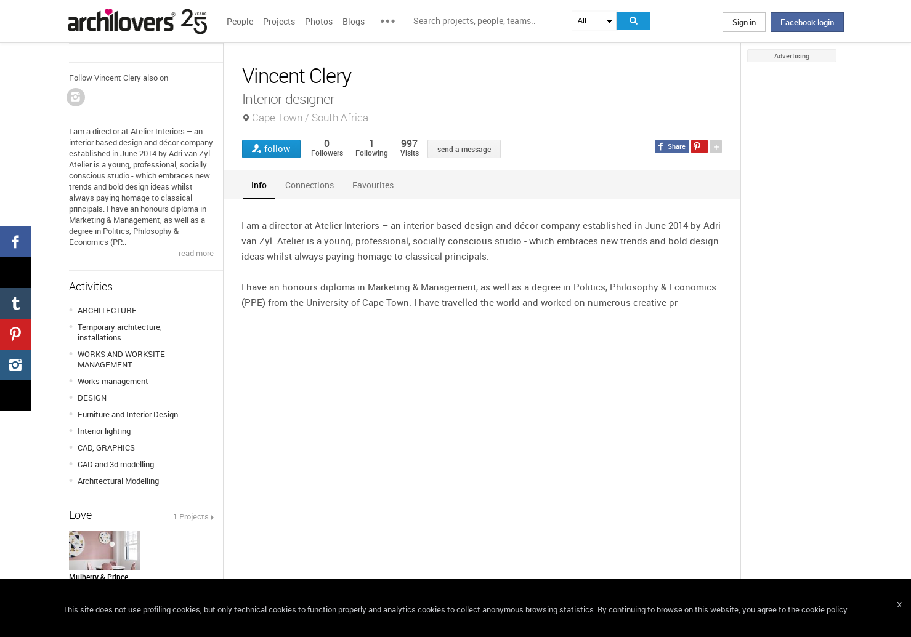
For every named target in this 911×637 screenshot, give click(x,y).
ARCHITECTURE (107, 310)
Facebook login (807, 22)
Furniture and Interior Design (128, 414)
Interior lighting (104, 430)
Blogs (353, 21)
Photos (319, 21)
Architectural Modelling (118, 480)
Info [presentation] (259, 185)
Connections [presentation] (309, 185)
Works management (113, 381)
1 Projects (191, 516)
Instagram (76, 97)
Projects (279, 21)
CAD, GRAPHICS (106, 447)
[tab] (259, 184)
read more (196, 252)
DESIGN (92, 397)
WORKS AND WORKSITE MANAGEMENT (121, 359)
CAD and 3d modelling (116, 464)
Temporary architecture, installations (120, 332)
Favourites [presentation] (373, 185)
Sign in (744, 22)
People (240, 21)
